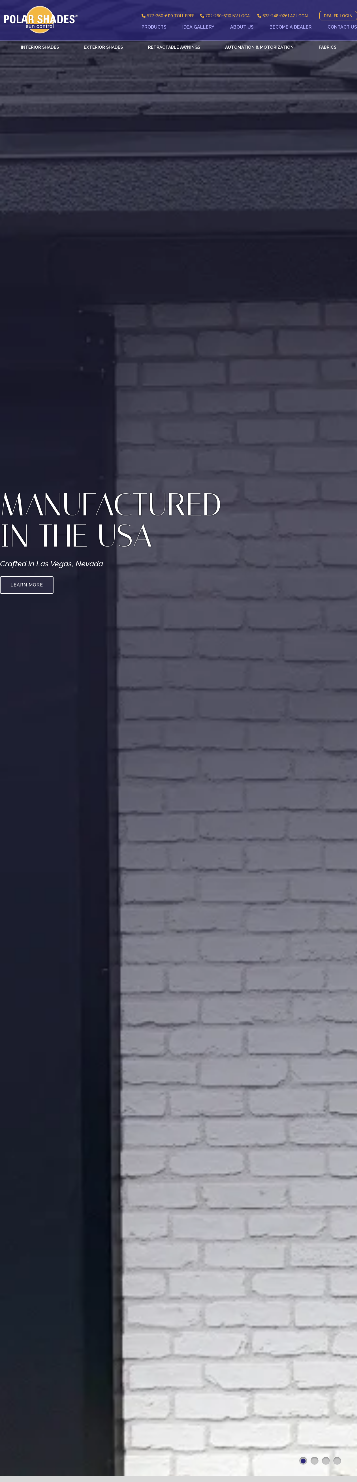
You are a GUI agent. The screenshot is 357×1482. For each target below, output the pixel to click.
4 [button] (337, 1461)
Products (154, 27)
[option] (178, 741)
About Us (242, 27)
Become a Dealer (291, 27)
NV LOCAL (226, 15)
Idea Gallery (198, 27)
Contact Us (342, 27)
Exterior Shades (103, 47)
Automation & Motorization (259, 47)
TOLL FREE (168, 15)
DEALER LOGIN (338, 15)
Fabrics (327, 47)
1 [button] (303, 1461)
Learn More (26, 585)
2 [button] (314, 1461)
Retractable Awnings (174, 47)
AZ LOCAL (283, 15)
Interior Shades (40, 47)
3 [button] (326, 1461)
